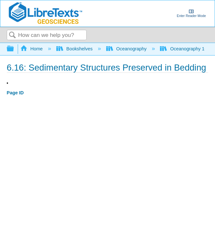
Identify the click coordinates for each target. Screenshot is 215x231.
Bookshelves (75, 48)
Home (32, 48)
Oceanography (127, 48)
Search (12, 35)
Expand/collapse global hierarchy (14, 49)
